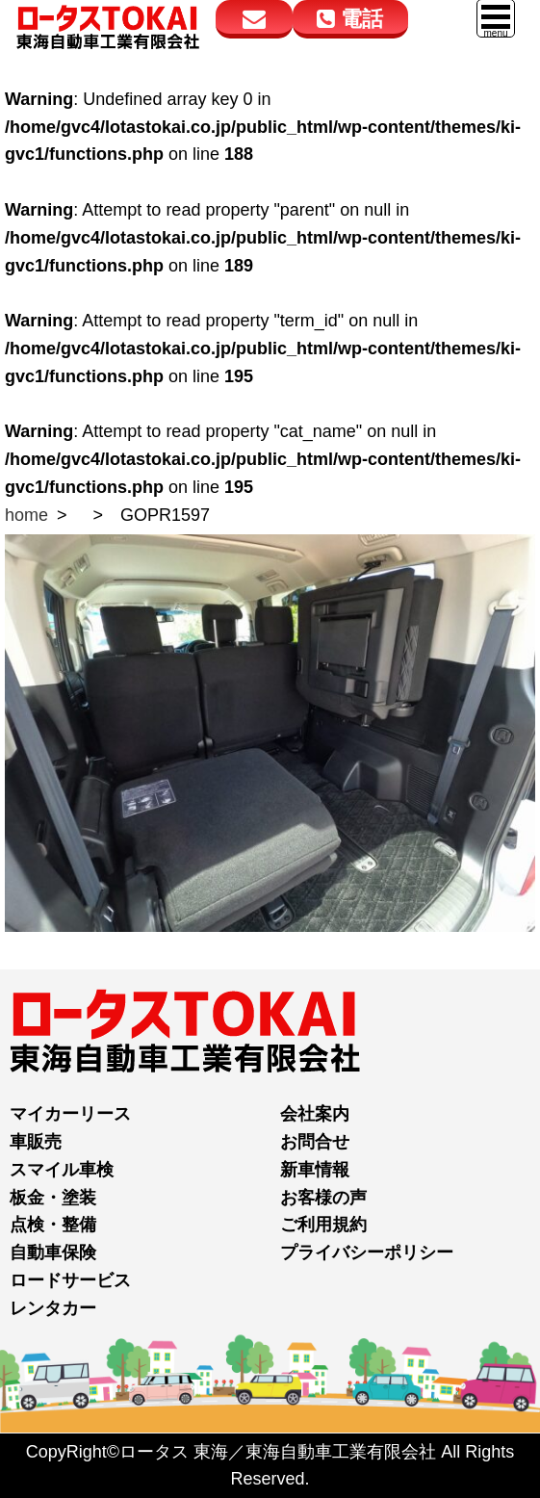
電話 (350, 19)
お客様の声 (323, 1197)
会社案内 (314, 1114)
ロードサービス (70, 1280)
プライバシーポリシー (366, 1252)
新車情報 (314, 1169)
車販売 (36, 1141)
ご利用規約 (323, 1224)
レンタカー (53, 1308)
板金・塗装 (53, 1197)
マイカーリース (70, 1114)
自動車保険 (53, 1252)
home (26, 515)
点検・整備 (53, 1224)
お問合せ (314, 1141)
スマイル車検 (62, 1169)
